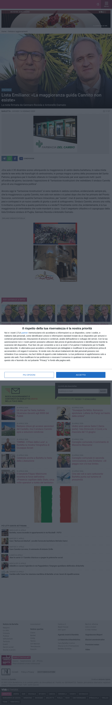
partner (24, 333)
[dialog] (56, 352)
